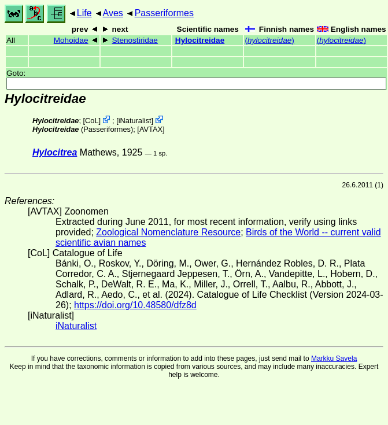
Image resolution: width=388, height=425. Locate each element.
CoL (91, 120)
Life (84, 13)
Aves (113, 13)
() (269, 40)
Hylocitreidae (199, 40)
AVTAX (150, 129)
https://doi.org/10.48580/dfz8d (135, 305)
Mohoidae (71, 40)
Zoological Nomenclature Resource (168, 232)
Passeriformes (164, 13)
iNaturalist (135, 120)
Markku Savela (334, 358)
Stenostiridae (135, 40)
